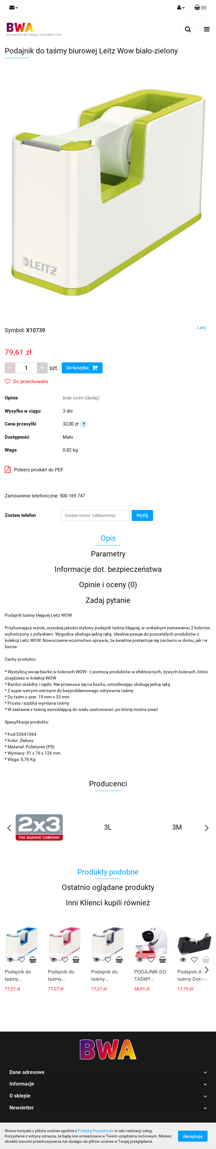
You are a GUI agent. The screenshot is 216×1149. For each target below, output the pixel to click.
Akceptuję (193, 1136)
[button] (200, 8)
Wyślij (142, 515)
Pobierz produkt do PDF (34, 469)
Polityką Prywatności (96, 1131)
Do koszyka (82, 368)
